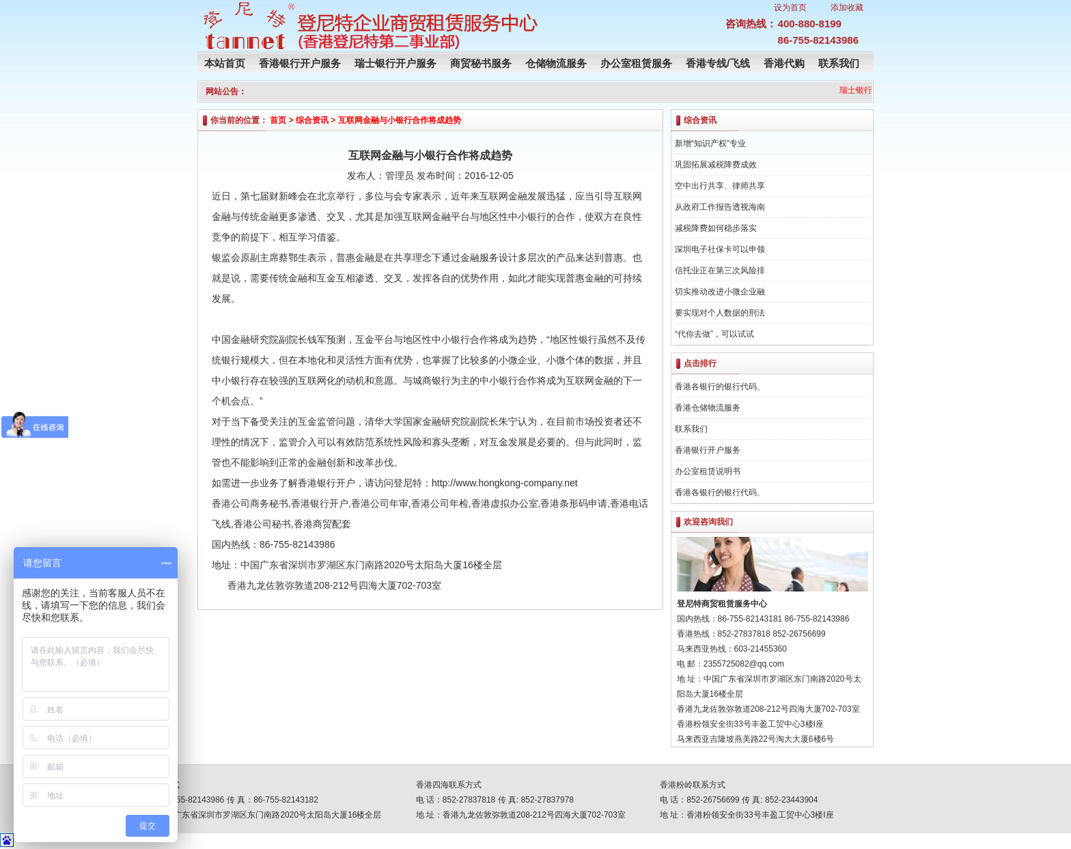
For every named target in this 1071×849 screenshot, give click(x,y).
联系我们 (838, 63)
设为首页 (790, 7)
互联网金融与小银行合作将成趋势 (399, 120)
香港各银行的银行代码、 (720, 386)
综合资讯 (312, 120)
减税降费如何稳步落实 (716, 228)
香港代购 (784, 63)
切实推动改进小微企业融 (720, 291)
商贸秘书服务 (481, 63)
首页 (278, 120)
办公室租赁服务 (636, 63)
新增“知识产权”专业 (710, 143)
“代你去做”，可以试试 (714, 334)
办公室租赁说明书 (707, 471)
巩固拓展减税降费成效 (716, 164)
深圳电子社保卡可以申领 (720, 249)
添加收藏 (847, 7)
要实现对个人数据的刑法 (720, 313)
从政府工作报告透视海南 (720, 207)
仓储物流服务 (556, 63)
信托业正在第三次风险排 (720, 270)
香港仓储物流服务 (707, 408)
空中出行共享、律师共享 (720, 186)
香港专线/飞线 (718, 63)
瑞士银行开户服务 (395, 63)
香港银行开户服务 (300, 63)
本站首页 (224, 63)
